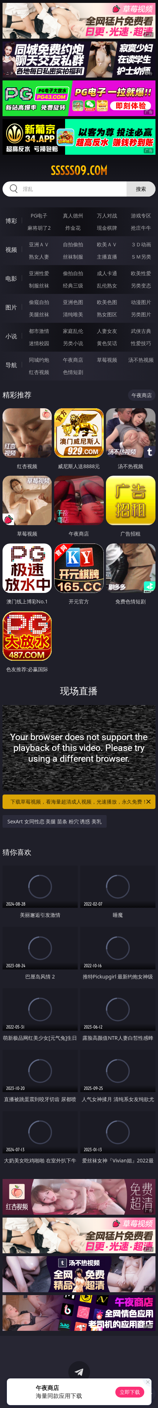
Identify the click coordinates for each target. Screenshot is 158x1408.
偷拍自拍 (73, 273)
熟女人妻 (39, 256)
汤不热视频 (141, 359)
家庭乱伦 (73, 330)
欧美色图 (107, 302)
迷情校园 (39, 343)
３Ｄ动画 (141, 244)
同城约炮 (39, 359)
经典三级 (73, 285)
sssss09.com (79, 170)
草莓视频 (107, 359)
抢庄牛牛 (141, 227)
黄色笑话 (107, 343)
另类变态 (141, 285)
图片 (11, 307)
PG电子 (39, 215)
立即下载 (130, 1392)
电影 (11, 278)
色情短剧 (73, 372)
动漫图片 (141, 302)
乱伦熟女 (107, 285)
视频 (11, 250)
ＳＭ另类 (141, 256)
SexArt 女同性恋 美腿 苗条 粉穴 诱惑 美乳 (55, 821)
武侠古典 (141, 330)
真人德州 (73, 215)
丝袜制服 (73, 256)
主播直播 (107, 256)
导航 (11, 365)
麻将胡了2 (39, 227)
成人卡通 (107, 273)
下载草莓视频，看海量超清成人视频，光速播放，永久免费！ (81, 801)
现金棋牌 (107, 227)
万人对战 (107, 215)
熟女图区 (107, 314)
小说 (11, 336)
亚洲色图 (73, 302)
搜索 (141, 188)
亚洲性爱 (39, 273)
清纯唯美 (73, 314)
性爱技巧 (141, 343)
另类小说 (73, 343)
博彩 (11, 221)
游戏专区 (141, 215)
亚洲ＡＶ (39, 244)
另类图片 (141, 314)
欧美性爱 (141, 273)
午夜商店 (73, 359)
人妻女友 (107, 330)
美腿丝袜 (39, 314)
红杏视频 (39, 372)
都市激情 (39, 330)
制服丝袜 (39, 285)
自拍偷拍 (73, 244)
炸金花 (73, 227)
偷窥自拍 (39, 302)
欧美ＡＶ (107, 244)
